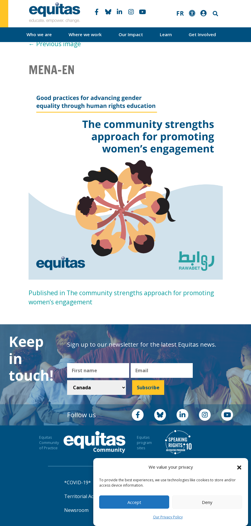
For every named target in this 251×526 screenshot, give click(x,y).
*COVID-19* (77, 482)
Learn (166, 34)
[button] (239, 467)
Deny (207, 502)
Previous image (55, 44)
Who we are (39, 34)
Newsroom (76, 510)
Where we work (85, 34)
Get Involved (202, 34)
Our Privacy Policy (168, 517)
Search (215, 14)
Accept (134, 502)
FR (180, 13)
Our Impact (131, 34)
